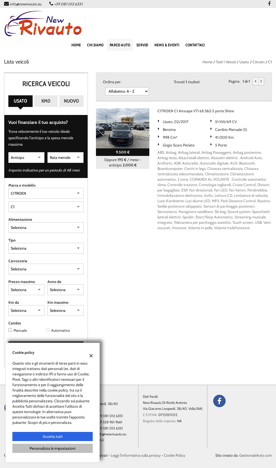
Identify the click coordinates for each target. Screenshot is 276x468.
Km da (13, 302)
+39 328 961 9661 (109, 422)
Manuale (20, 330)
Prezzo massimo (21, 281)
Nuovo (71, 101)
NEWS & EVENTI (167, 45)
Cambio (14, 323)
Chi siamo (95, 45)
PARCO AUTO (120, 45)
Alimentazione (20, 219)
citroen (259, 62)
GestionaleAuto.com (255, 455)
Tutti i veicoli (226, 62)
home (76, 45)
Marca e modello (22, 185)
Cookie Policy (174, 455)
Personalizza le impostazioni (52, 448)
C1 (270, 62)
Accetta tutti (53, 436)
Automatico (60, 330)
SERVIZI (142, 45)
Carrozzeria (17, 261)
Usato (20, 101)
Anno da (54, 281)
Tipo (12, 240)
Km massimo (57, 302)
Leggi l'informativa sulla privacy (136, 455)
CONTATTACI (195, 45)
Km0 (46, 101)
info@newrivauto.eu (25, 4)
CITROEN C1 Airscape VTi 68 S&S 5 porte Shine (195, 111)
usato (244, 62)
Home (207, 62)
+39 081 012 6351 (68, 4)
